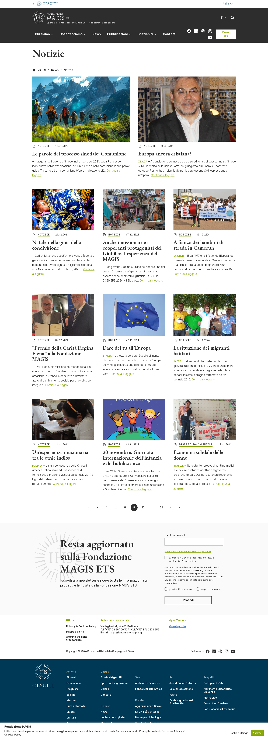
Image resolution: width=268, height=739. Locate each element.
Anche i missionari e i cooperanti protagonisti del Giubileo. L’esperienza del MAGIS (132, 246)
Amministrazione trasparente (76, 634)
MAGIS (39, 65)
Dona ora (225, 34)
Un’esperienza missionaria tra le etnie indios (60, 450)
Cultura (71, 712)
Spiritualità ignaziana (114, 678)
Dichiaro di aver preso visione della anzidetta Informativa (191, 554)
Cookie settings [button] (239, 733)
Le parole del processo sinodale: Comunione (79, 148)
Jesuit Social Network (182, 678)
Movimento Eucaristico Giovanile (218, 686)
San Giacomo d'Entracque (219, 704)
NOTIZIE (44, 141)
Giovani (71, 672)
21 (161, 502)
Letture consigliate (113, 712)
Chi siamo (44, 34)
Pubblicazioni (119, 34)
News (96, 34)
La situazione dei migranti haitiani (201, 345)
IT (223, 18)
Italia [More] (227, 4)
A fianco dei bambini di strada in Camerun (198, 240)
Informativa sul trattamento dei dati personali (188, 547)
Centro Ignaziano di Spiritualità (181, 697)
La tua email (175, 530)
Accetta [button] (257, 733)
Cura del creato (76, 701)
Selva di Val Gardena (216, 698)
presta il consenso (180, 584)
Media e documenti (112, 718)
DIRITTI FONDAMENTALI (196, 439)
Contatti (169, 34)
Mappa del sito (75, 626)
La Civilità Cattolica (147, 707)
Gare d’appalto (177, 621)
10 (143, 502)
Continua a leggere (163, 170)
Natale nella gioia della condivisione (56, 240)
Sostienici (147, 34)
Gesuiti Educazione (181, 684)
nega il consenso (211, 584)
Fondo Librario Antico (148, 684)
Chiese (71, 707)
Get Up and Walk (213, 678)
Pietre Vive (210, 692)
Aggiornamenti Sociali (148, 701)
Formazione (74, 718)
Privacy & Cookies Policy (81, 621)
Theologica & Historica (149, 718)
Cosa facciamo (73, 34)
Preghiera (73, 684)
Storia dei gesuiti (111, 672)
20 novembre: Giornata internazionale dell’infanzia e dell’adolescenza (132, 453)
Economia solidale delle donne (198, 450)
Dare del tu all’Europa (127, 342)
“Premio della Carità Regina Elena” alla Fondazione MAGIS (62, 348)
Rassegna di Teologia (148, 712)
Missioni (71, 695)
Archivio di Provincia (147, 678)
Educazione (74, 678)
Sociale (71, 689)
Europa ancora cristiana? (165, 148)
